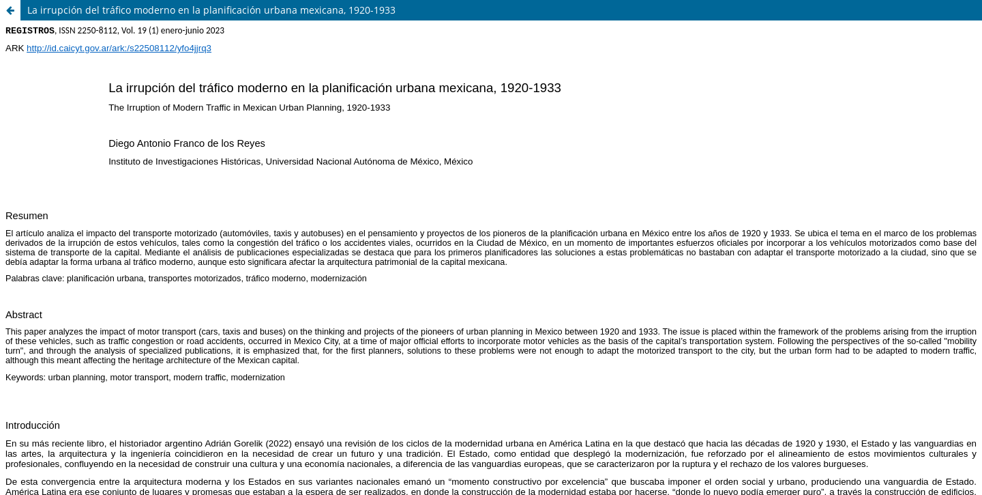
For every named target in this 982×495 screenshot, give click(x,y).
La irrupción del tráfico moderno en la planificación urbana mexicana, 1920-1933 (211, 9)
